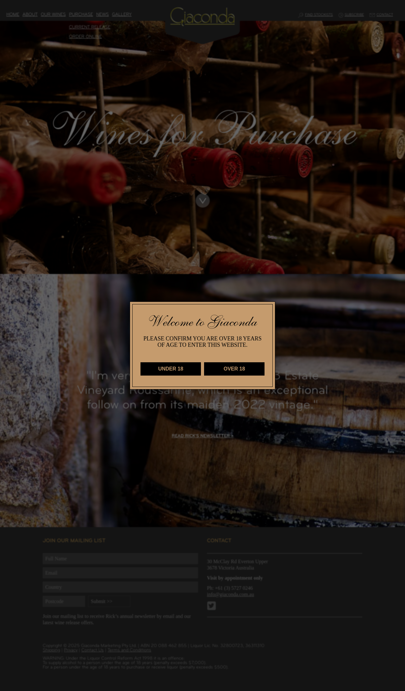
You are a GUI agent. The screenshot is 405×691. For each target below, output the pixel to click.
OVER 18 (234, 368)
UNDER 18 (170, 368)
